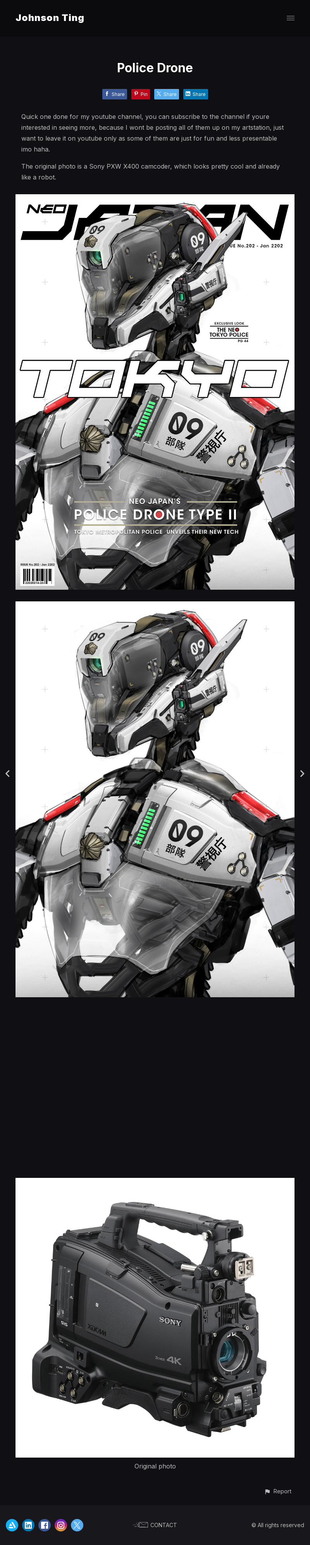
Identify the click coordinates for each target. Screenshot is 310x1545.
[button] (277, 1491)
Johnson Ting (50, 17)
